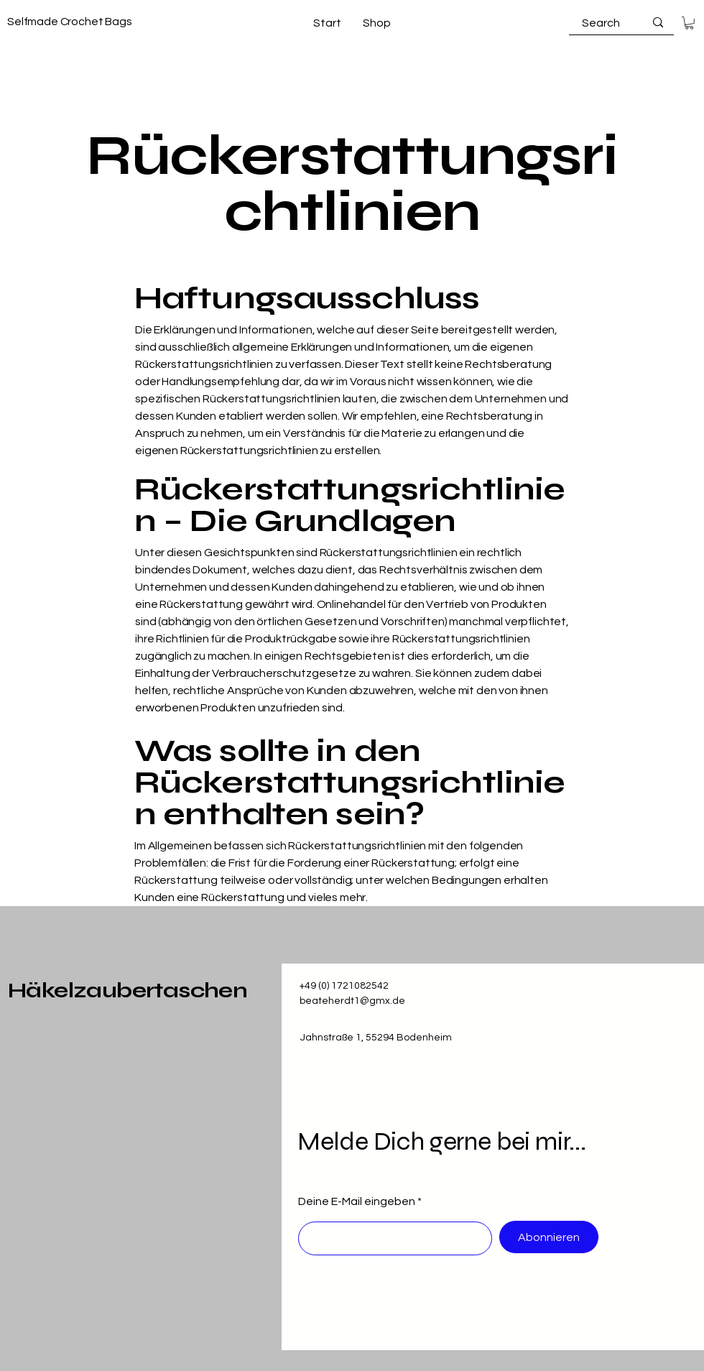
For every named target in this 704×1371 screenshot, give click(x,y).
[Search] (601, 23)
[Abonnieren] (549, 1237)
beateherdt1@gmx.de (352, 1001)
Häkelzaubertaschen (127, 990)
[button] (689, 23)
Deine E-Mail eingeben (356, 1201)
